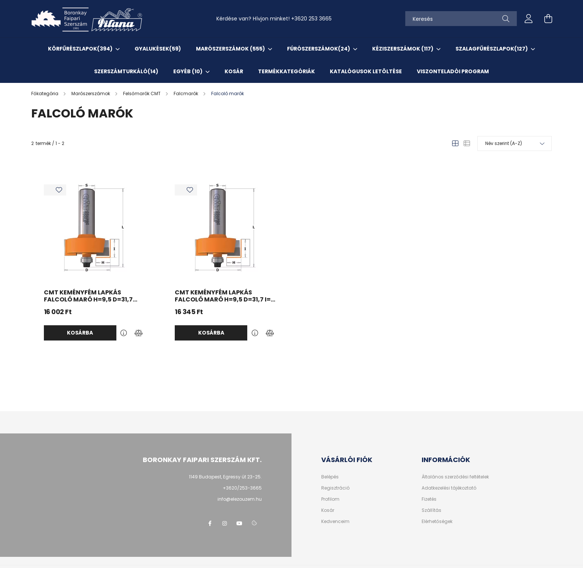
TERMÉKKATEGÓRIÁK (286, 71)
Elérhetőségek (437, 521)
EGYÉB (188, 71)
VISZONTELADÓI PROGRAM (453, 71)
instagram (224, 523)
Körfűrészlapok (81, 48)
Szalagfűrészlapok (492, 48)
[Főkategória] (45, 93)
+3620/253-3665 (242, 488)
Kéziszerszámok (403, 48)
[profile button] (528, 18)
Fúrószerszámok (319, 48)
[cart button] (548, 18)
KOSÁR (234, 71)
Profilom (330, 499)
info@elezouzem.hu (240, 499)
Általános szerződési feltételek (455, 477)
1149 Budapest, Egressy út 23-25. (225, 477)
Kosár (327, 510)
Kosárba (80, 332)
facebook (209, 523)
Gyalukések (158, 48)
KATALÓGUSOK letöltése (366, 71)
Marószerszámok (231, 48)
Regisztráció (335, 488)
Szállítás (431, 510)
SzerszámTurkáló (126, 71)
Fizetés (429, 499)
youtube (239, 523)
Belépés (330, 477)
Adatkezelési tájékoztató (449, 488)
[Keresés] (461, 18)
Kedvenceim (335, 521)
